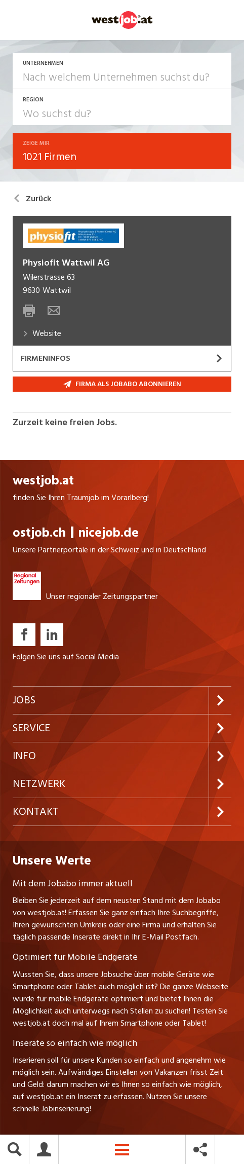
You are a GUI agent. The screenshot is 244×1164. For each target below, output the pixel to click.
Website (42, 334)
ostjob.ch (39, 533)
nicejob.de (108, 533)
